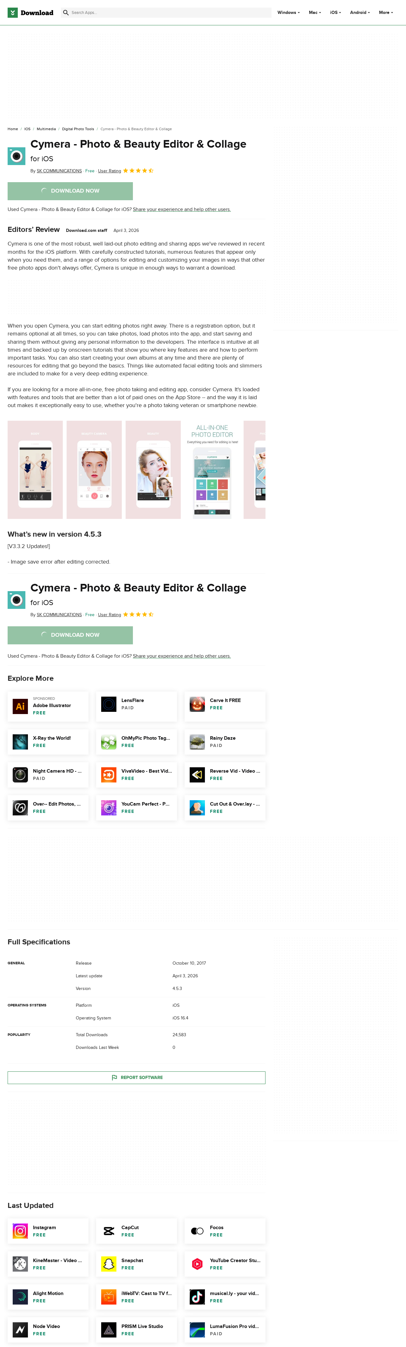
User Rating (126, 170)
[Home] (13, 129)
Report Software (137, 1077)
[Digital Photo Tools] (78, 129)
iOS (333, 12)
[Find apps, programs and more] (166, 13)
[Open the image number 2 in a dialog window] (153, 470)
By (56, 171)
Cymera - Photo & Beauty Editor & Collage (138, 150)
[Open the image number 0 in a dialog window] (35, 470)
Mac (313, 12)
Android (358, 12)
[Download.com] (30, 13)
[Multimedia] (46, 129)
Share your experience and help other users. (182, 209)
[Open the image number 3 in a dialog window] (212, 470)
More (387, 12)
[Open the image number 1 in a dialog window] (94, 470)
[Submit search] (66, 13)
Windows (287, 12)
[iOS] (27, 129)
